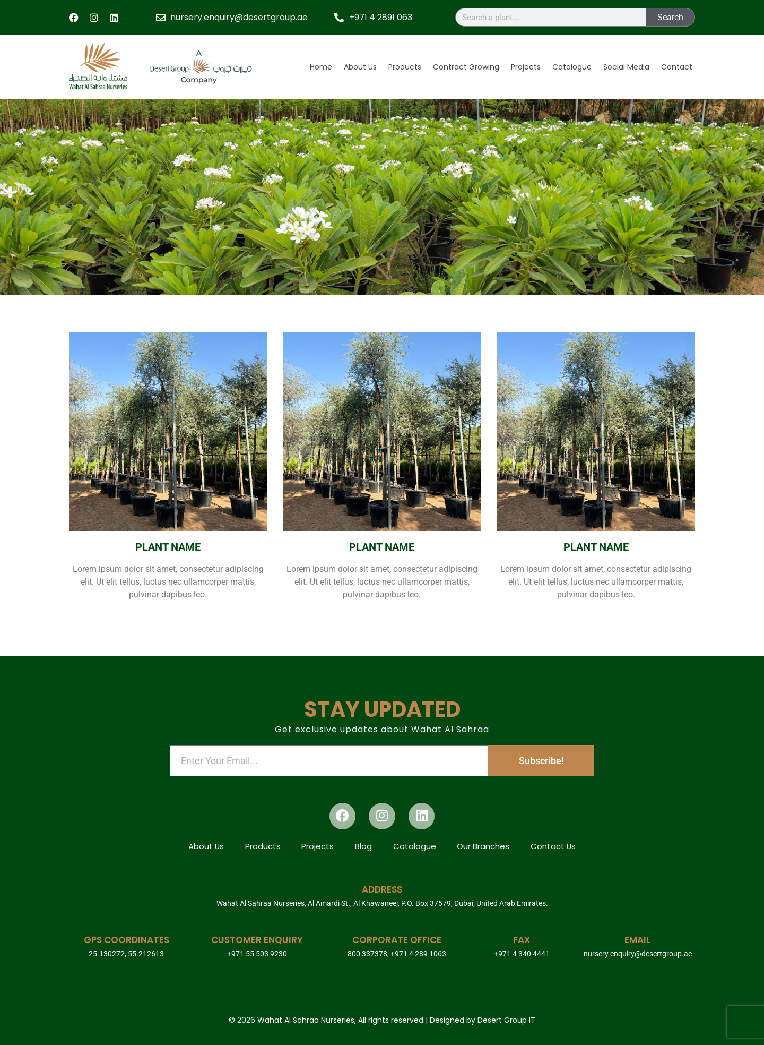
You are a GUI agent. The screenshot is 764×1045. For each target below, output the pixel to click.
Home (321, 67)
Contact (676, 67)
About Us (360, 67)
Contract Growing (466, 67)
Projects (526, 67)
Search (670, 17)
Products (404, 67)
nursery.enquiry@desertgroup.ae (638, 953)
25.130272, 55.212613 (126, 953)
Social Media (626, 67)
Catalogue (572, 67)
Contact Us (554, 846)
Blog (363, 846)
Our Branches (483, 846)
